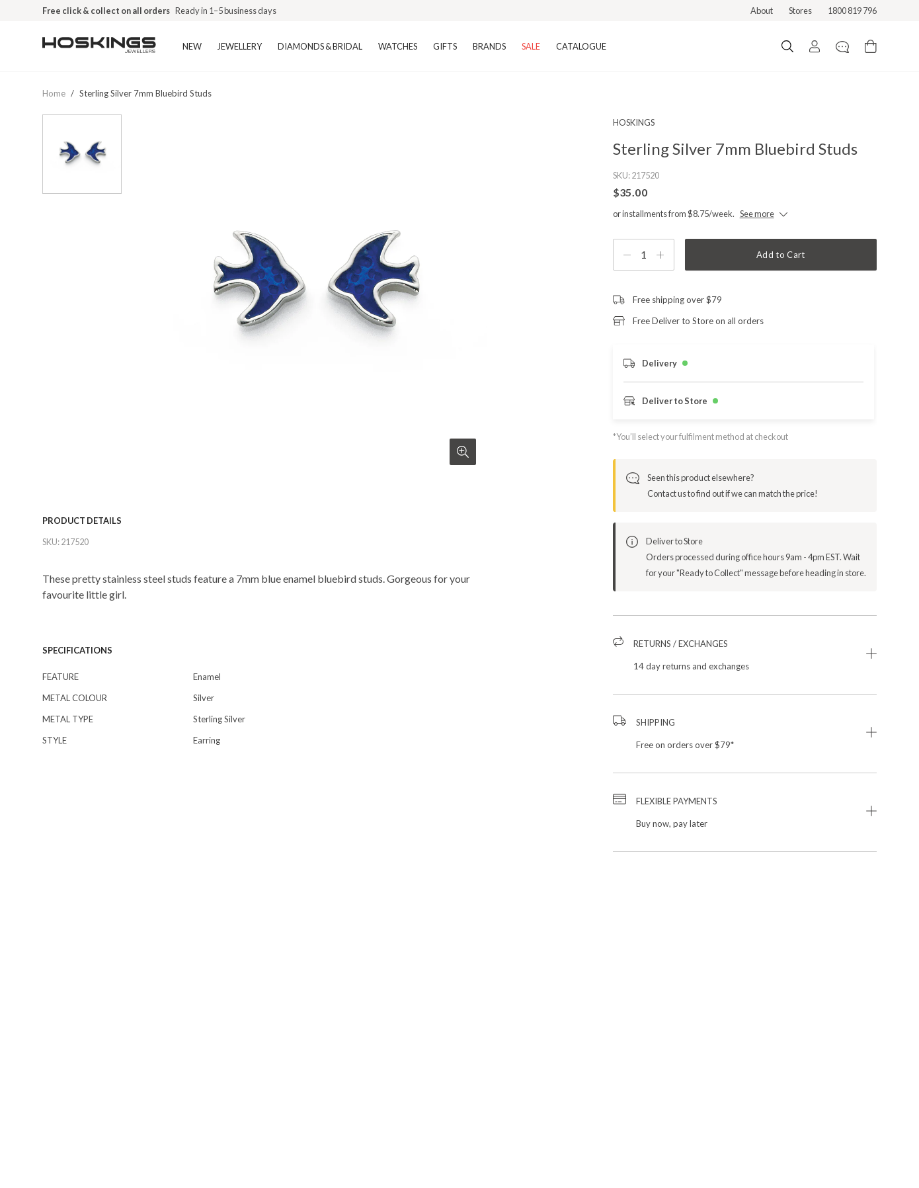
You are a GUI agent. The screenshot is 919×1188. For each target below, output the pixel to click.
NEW (192, 46)
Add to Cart (780, 254)
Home (53, 93)
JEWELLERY (240, 46)
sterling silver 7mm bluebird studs (145, 93)
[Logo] (99, 46)
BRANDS (489, 46)
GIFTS (445, 46)
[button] (745, 655)
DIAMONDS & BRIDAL (320, 46)
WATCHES (397, 46)
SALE (531, 46)
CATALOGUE (581, 46)
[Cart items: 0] (871, 46)
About (761, 10)
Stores (800, 10)
